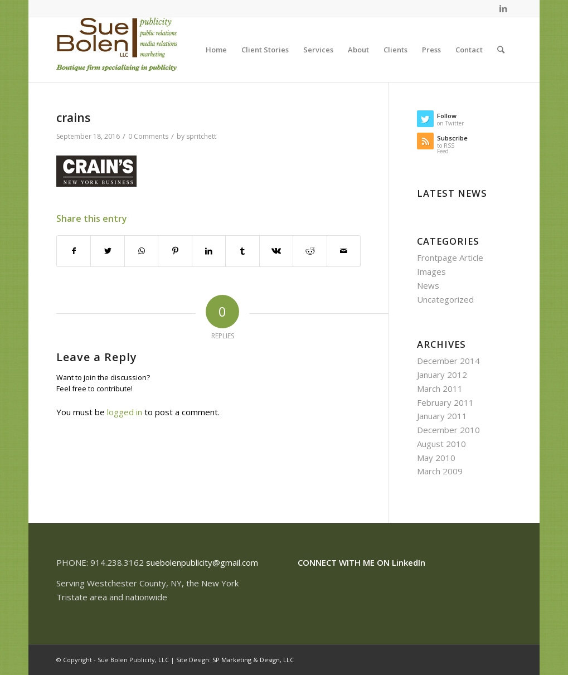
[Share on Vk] (276, 251)
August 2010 (441, 443)
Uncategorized (445, 299)
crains (73, 117)
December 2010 (448, 429)
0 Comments (148, 136)
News (428, 285)
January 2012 (442, 374)
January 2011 (442, 415)
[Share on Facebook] (73, 251)
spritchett (201, 136)
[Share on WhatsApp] (141, 251)
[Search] (501, 49)
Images (431, 271)
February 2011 (445, 402)
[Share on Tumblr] (242, 251)
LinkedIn (408, 562)
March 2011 (440, 388)
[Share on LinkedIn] (208, 251)
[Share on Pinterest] (174, 251)
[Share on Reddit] (309, 251)
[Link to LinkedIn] (503, 8)
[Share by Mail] (344, 251)
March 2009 (440, 471)
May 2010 (436, 457)
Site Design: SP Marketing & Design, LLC (235, 659)
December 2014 (448, 360)
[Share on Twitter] (107, 251)
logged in (124, 411)
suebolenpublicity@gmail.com (202, 562)
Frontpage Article (450, 257)
